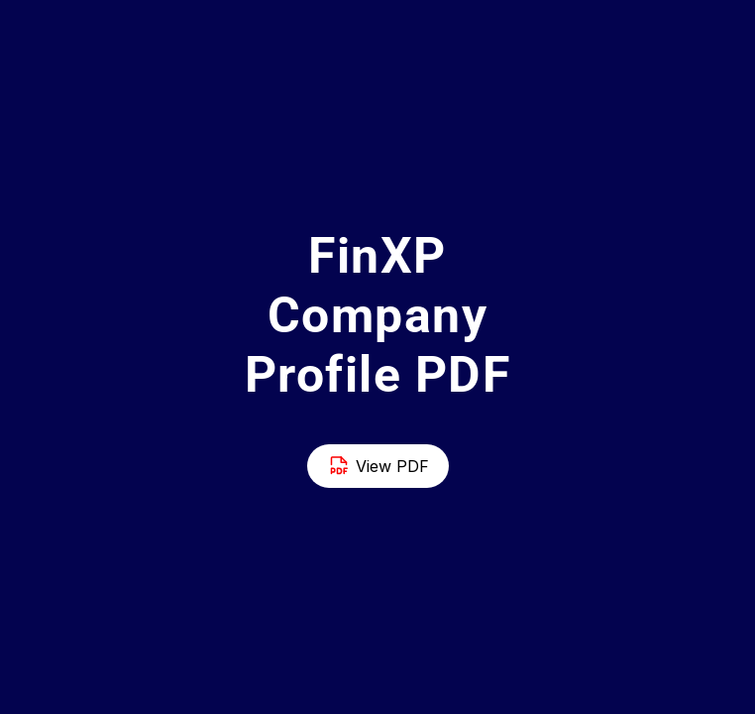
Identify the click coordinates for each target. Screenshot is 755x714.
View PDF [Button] (378, 466)
